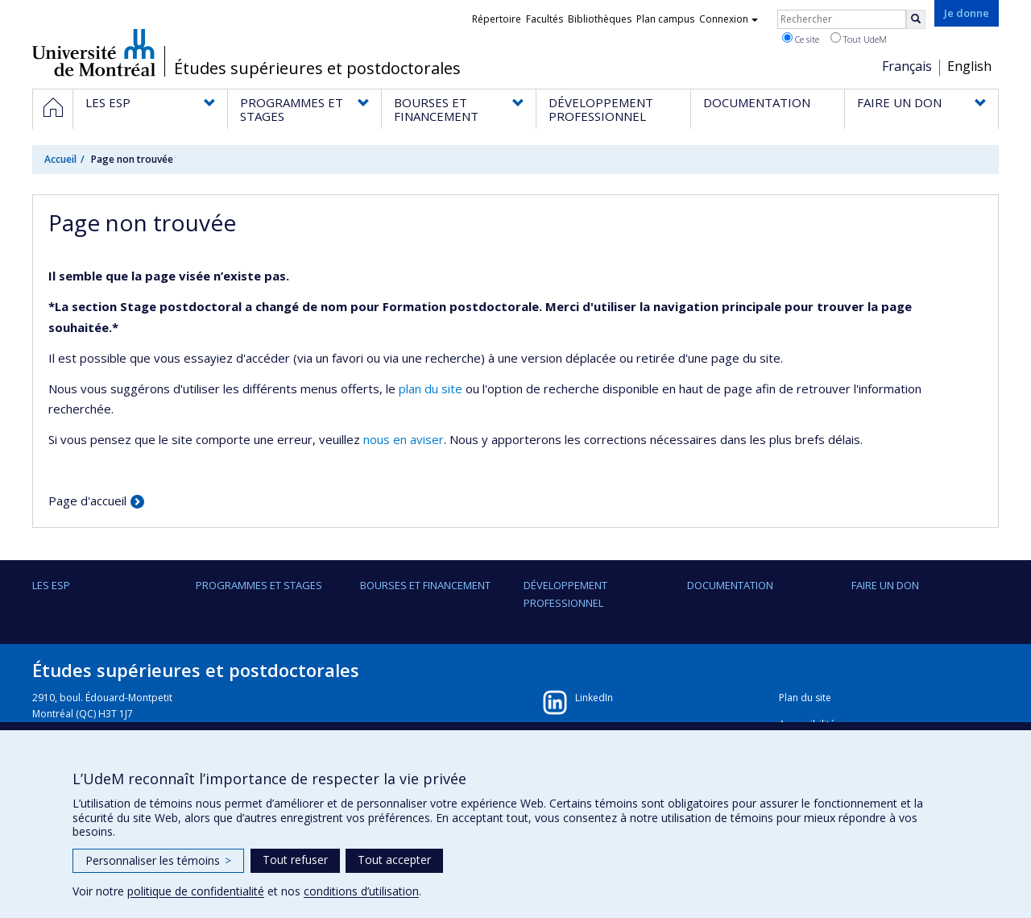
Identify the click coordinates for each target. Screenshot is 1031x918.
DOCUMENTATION (730, 585)
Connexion (728, 19)
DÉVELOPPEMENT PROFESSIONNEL (565, 594)
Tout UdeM (858, 38)
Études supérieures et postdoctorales (317, 68)
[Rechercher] (915, 19)
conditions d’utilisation (361, 891)
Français (907, 66)
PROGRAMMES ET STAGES (259, 585)
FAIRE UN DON (885, 585)
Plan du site (805, 697)
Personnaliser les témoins (158, 860)
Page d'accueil (87, 500)
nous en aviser (403, 439)
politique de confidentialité (195, 891)
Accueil (60, 159)
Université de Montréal (93, 52)
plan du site (430, 388)
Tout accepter (394, 859)
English (969, 66)
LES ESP (51, 585)
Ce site (800, 38)
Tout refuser (295, 859)
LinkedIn (594, 697)
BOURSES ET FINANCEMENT (425, 585)
